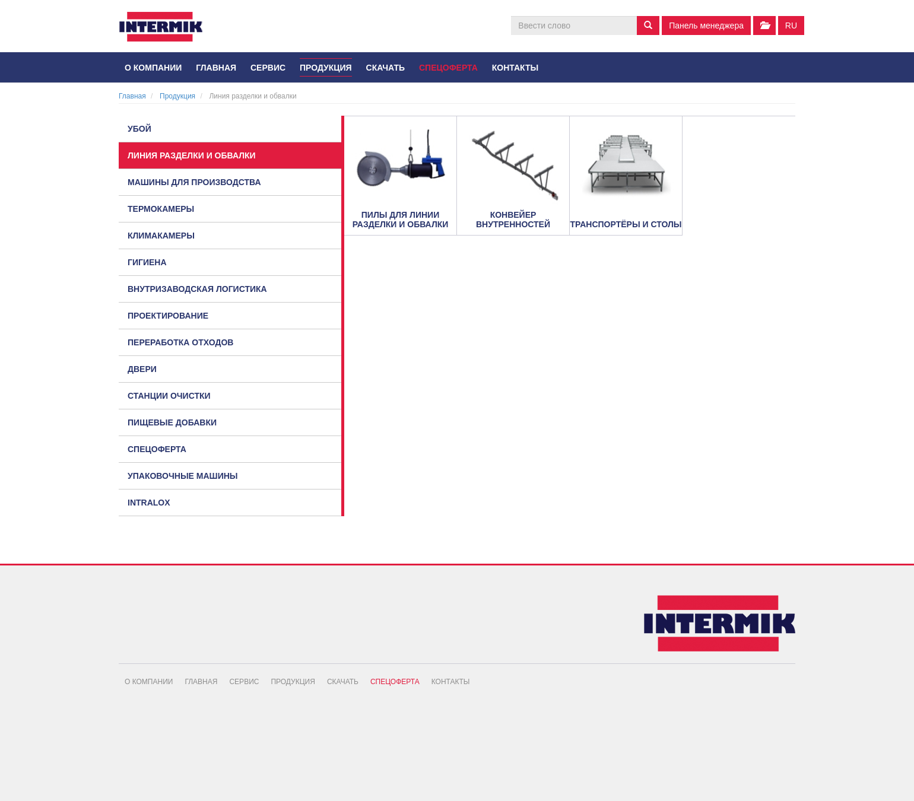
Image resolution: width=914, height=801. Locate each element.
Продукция (326, 67)
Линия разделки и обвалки (192, 155)
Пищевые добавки (172, 422)
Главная (216, 67)
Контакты (515, 67)
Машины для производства (194, 182)
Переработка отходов (180, 342)
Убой (139, 129)
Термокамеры (161, 209)
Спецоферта (448, 67)
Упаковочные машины (183, 476)
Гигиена (147, 262)
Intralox (149, 502)
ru (791, 25)
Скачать (385, 67)
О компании (153, 67)
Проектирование (168, 315)
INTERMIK (169, 29)
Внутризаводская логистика (197, 289)
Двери (142, 369)
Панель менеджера (706, 25)
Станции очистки (169, 396)
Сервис (267, 67)
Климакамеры (161, 235)
